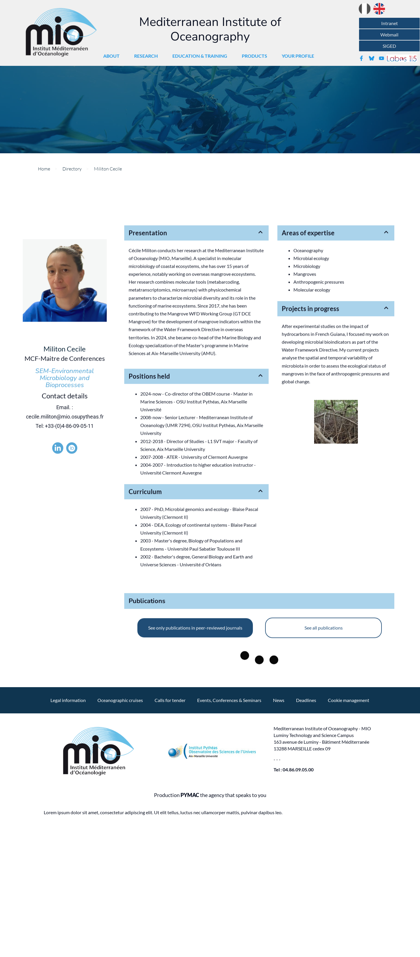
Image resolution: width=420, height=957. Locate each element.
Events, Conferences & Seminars (229, 700)
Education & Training (201, 56)
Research (147, 56)
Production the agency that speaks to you (210, 795)
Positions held (149, 439)
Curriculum (145, 554)
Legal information (68, 700)
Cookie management (348, 700)
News (278, 700)
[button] (196, 295)
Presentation (148, 296)
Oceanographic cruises (120, 700)
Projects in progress (310, 371)
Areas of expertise (308, 296)
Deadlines (306, 700)
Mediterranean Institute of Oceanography (210, 29)
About (113, 56)
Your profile (299, 56)
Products (256, 56)
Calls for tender (170, 700)
